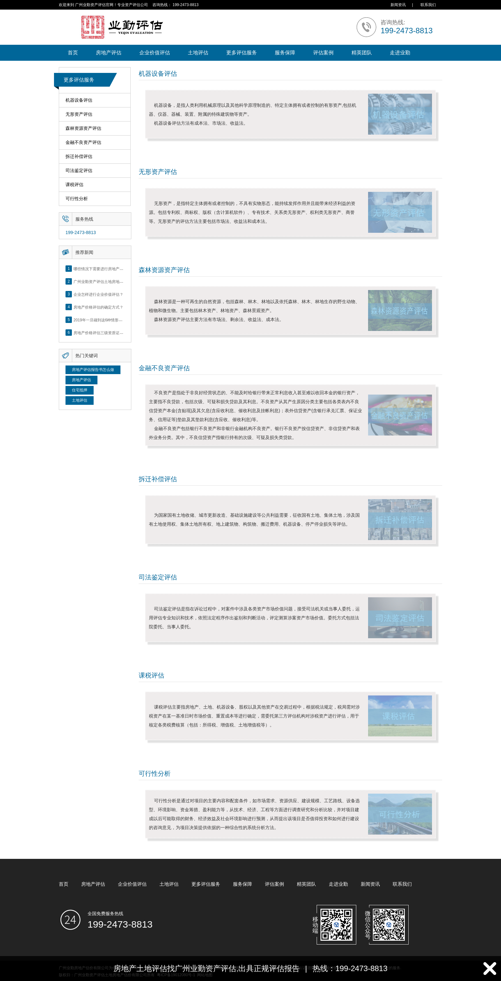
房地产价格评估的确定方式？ (98, 307)
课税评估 (74, 185)
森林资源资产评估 (83, 128)
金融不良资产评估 (83, 142)
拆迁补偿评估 (79, 156)
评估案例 (323, 52)
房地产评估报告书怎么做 (93, 369)
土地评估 (198, 52)
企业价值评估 (154, 52)
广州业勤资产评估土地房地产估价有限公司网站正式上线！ (123, 281)
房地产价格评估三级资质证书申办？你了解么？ (113, 332)
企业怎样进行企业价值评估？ (98, 294)
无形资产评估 (79, 114)
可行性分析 (77, 199)
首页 (73, 52)
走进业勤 (400, 52)
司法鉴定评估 (79, 170)
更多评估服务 (241, 52)
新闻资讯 (398, 5)
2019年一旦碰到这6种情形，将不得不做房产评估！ (117, 320)
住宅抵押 (79, 390)
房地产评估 (108, 52)
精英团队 (361, 52)
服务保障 (285, 52)
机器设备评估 (79, 100)
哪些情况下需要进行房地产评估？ (102, 268)
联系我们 (428, 5)
